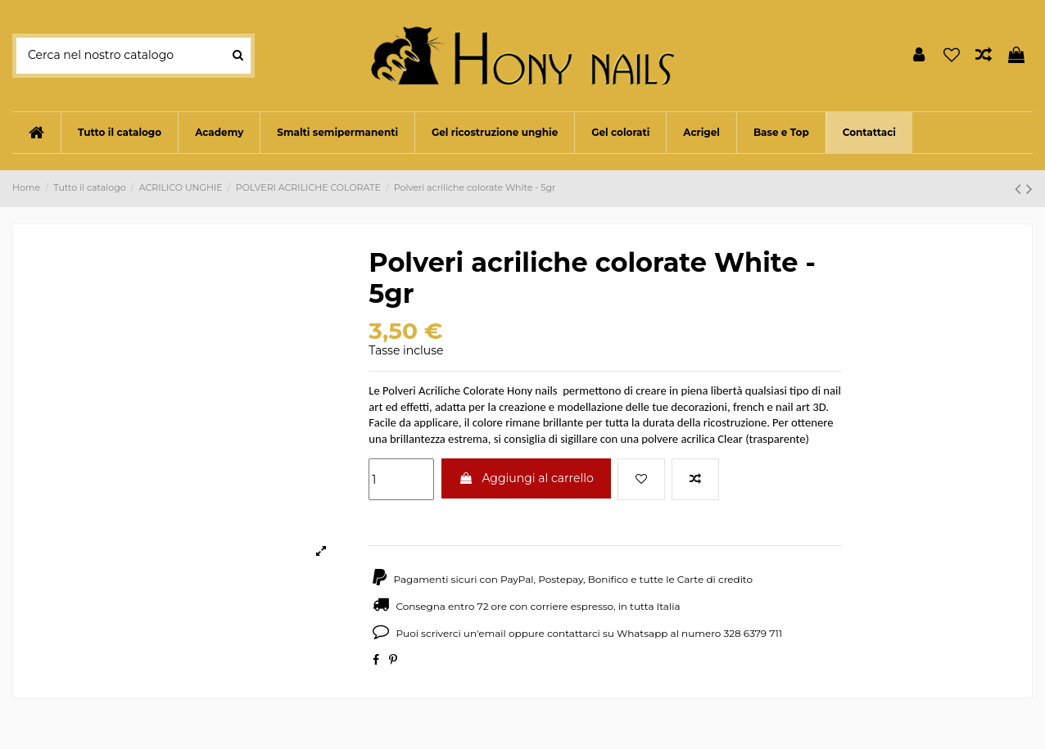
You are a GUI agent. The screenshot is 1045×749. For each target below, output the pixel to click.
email (492, 633)
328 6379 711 (753, 633)
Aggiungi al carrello (526, 478)
